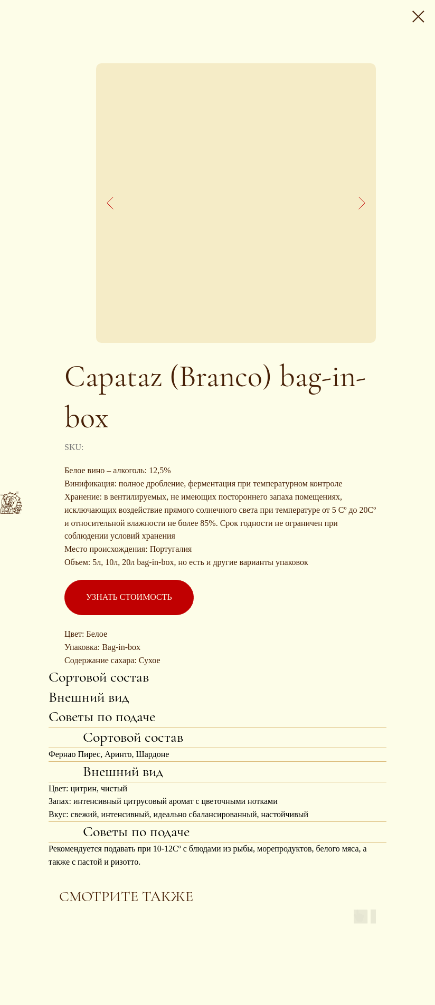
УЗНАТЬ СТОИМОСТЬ (129, 596)
